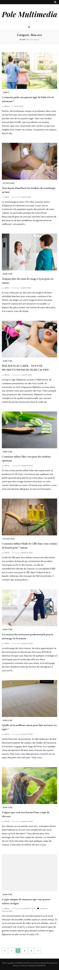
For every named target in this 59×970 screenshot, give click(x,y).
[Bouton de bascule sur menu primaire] (29, 27)
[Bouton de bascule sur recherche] (55, 2)
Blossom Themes (20, 965)
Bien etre (7, 274)
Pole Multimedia (29, 14)
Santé (6, 92)
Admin (7, 106)
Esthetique (9, 183)
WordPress (41, 965)
